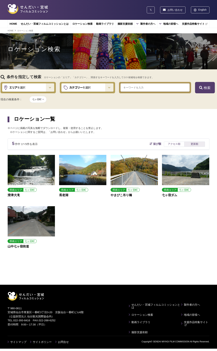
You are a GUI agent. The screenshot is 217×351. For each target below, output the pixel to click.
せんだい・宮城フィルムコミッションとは (45, 23)
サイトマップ (18, 342)
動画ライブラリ (105, 23)
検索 (204, 88)
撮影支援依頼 (125, 23)
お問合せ (63, 342)
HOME (13, 23)
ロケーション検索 (82, 23)
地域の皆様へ (170, 23)
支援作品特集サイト (194, 23)
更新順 (194, 143)
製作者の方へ (147, 23)
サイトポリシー (42, 342)
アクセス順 (174, 143)
